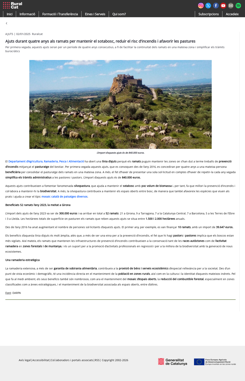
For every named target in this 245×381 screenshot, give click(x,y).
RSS (97, 360)
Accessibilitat (40, 360)
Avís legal (25, 360)
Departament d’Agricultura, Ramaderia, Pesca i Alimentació (46, 161)
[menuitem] (60, 14)
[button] (9, 14)
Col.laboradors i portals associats (72, 360)
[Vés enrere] (6, 23)
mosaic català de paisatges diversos (64, 196)
